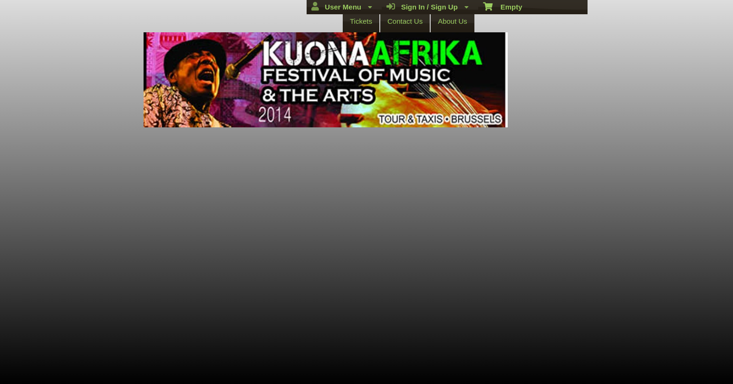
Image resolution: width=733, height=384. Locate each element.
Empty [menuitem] (502, 6)
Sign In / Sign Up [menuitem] (427, 6)
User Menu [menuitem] (341, 6)
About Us (452, 21)
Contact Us (405, 21)
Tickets (361, 21)
